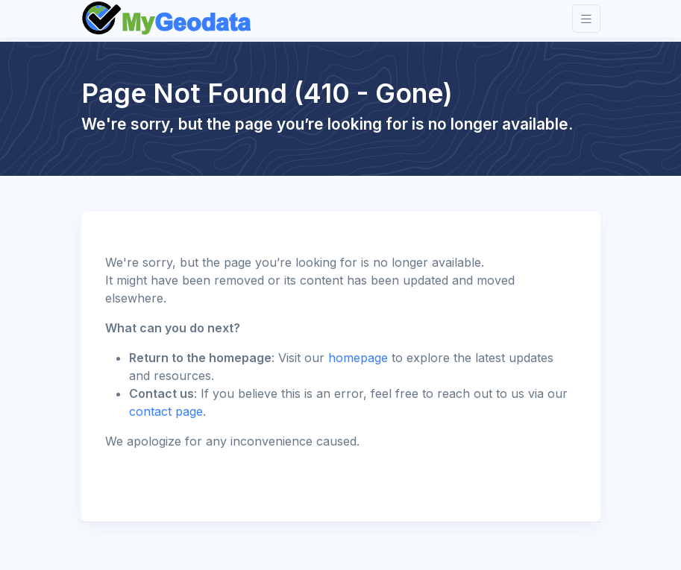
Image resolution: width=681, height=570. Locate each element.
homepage (358, 357)
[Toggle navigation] (586, 19)
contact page (166, 411)
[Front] (167, 18)
